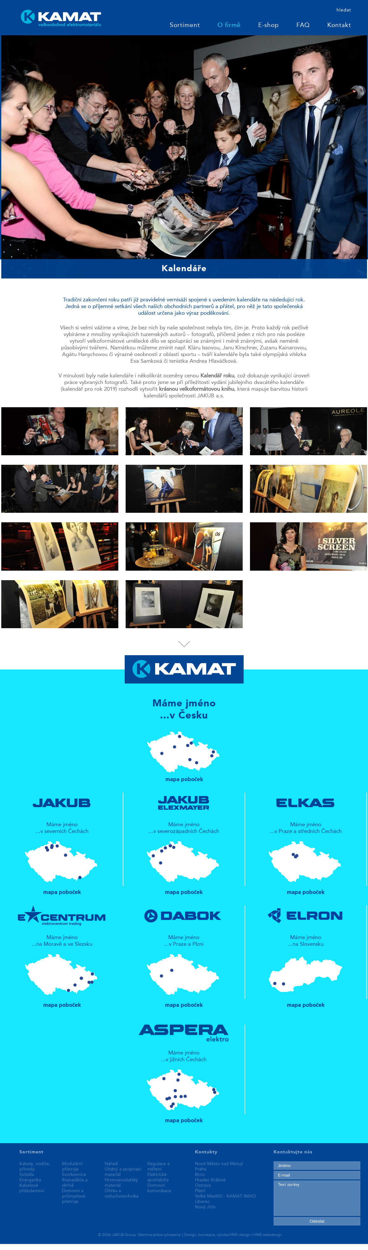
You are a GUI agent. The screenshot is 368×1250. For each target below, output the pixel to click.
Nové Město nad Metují (219, 1164)
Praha (200, 1169)
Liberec (202, 1201)
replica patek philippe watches (35, 1246)
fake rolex (131, 1246)
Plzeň (200, 1191)
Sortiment (185, 26)
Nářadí (111, 1164)
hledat (344, 10)
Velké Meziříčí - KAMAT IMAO (225, 1196)
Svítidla (26, 1174)
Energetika (30, 1180)
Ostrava (203, 1185)
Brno (200, 1174)
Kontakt (339, 26)
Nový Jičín (205, 1207)
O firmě (229, 26)
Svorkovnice (74, 1174)
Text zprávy (317, 1198)
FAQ (303, 26)
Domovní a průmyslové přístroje (73, 1196)
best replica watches (95, 1246)
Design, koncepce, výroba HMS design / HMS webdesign (233, 1235)
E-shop (268, 26)
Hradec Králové (210, 1180)
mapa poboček (184, 753)
